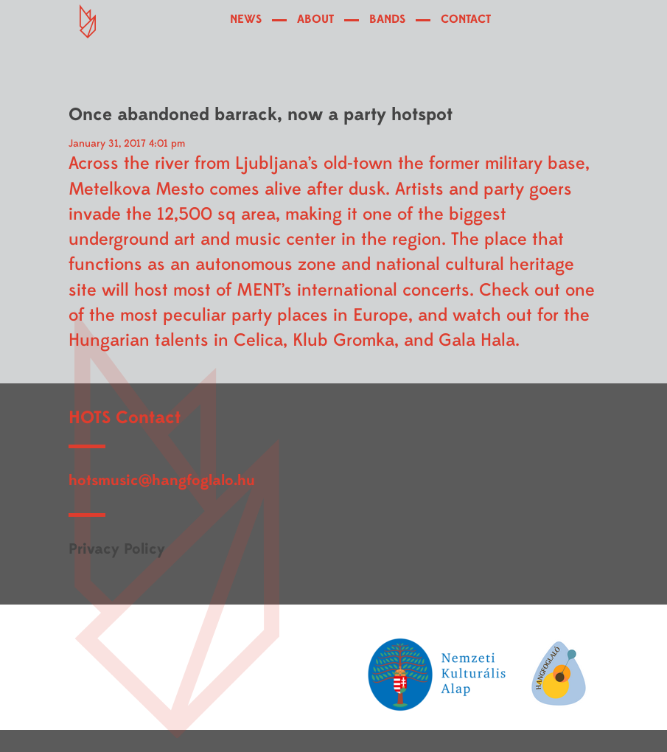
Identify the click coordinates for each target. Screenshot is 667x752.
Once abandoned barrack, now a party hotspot (261, 114)
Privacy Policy (117, 549)
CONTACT (466, 19)
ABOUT (315, 19)
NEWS (246, 19)
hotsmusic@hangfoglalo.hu (162, 480)
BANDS (387, 19)
